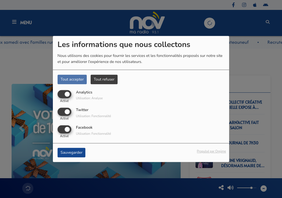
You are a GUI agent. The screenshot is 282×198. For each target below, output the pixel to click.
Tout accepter (72, 79)
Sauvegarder (72, 152)
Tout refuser (104, 79)
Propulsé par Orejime (211, 152)
